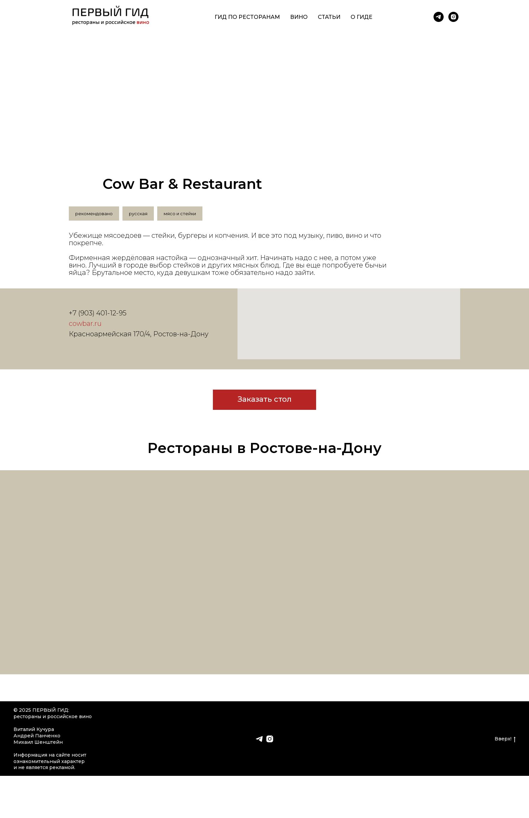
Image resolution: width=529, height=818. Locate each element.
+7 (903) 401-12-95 (98, 313)
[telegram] (439, 17)
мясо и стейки (180, 213)
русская (138, 213)
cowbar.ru (85, 323)
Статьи (329, 17)
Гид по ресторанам (247, 17)
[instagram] (453, 17)
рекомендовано (94, 213)
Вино (299, 17)
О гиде (361, 17)
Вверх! (505, 739)
